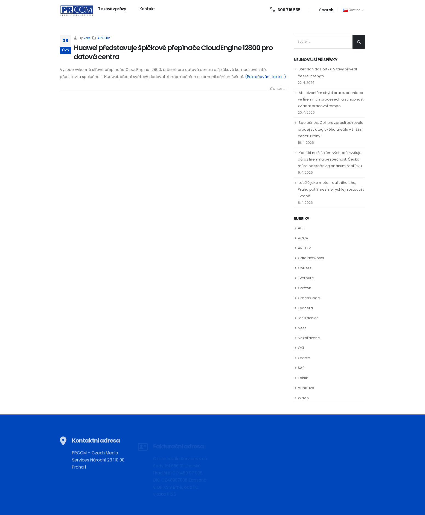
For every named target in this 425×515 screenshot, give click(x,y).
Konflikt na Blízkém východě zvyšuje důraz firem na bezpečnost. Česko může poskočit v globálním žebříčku (330, 159)
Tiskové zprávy (112, 9)
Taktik (303, 377)
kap (87, 38)
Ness (302, 328)
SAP (301, 367)
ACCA (303, 238)
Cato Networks (311, 258)
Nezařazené (309, 338)
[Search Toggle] (323, 9)
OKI (301, 347)
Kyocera (305, 308)
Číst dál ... (277, 89)
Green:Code (309, 298)
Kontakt (147, 9)
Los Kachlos (308, 318)
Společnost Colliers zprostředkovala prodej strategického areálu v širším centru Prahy (330, 129)
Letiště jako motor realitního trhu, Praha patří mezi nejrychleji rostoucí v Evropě (331, 189)
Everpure (306, 278)
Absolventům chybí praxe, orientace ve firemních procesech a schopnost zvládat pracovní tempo (330, 99)
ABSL (302, 228)
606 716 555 (285, 10)
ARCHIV (103, 38)
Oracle (304, 357)
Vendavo (306, 387)
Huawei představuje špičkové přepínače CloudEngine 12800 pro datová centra (173, 52)
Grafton (304, 288)
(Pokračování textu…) (265, 76)
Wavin (303, 397)
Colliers (304, 268)
